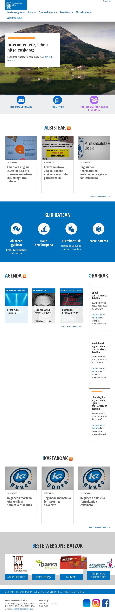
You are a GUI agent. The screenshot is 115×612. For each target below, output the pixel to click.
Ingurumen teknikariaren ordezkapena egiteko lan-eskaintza (94, 172)
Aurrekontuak (71, 240)
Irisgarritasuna (24, 591)
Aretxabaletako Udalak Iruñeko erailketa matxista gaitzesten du (56, 172)
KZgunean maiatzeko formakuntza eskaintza (57, 501)
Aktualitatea (83, 12)
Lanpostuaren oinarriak (98, 316)
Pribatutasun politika (74, 591)
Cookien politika (54, 591)
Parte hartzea (98, 240)
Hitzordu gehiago (72, 326)
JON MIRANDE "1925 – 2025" (43, 311)
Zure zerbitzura (47, 12)
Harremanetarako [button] (21, 107)
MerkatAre (71, 577)
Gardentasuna (14, 17)
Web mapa (9, 591)
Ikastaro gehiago (99, 527)
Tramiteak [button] (57, 107)
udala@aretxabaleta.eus (22, 608)
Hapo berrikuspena (44, 242)
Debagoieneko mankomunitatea (98, 575)
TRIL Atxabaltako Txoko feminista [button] (94, 108)
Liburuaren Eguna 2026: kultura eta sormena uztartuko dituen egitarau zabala (19, 174)
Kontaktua (39, 591)
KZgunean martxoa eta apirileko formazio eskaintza (19, 501)
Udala (31, 12)
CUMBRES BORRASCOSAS (70, 311)
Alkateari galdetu (16, 242)
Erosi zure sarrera (13, 311)
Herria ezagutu (16, 12)
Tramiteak (66, 12)
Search (108, 5)
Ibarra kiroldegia (43, 577)
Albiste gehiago (100, 196)
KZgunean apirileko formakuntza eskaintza (92, 501)
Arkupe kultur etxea (16, 577)
